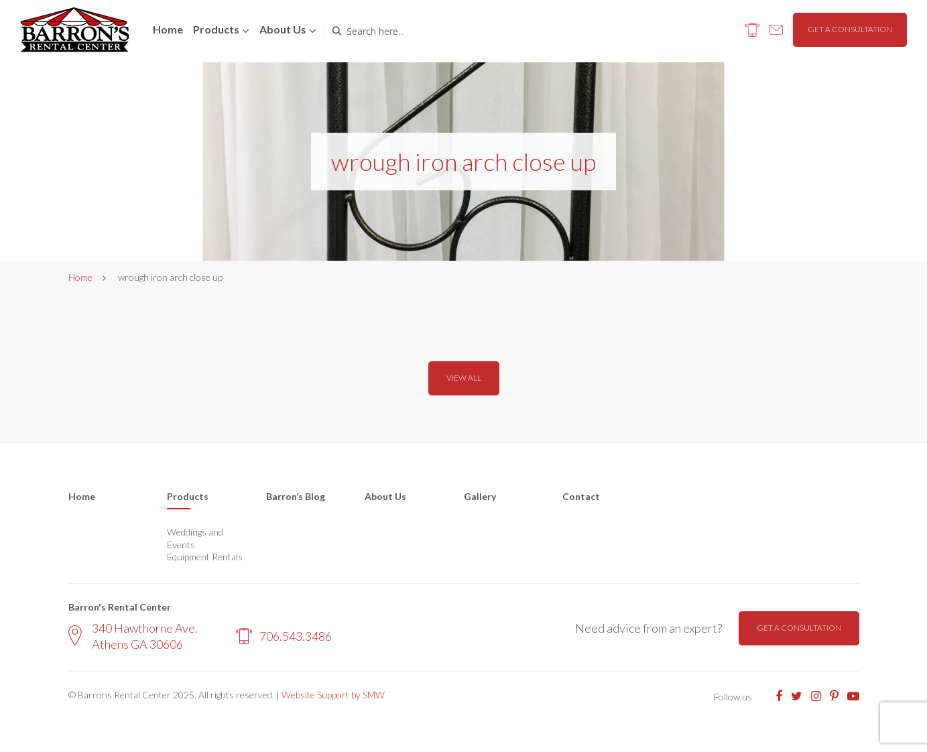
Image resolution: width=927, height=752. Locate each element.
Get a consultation (850, 29)
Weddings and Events (195, 538)
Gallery (480, 496)
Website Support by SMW (333, 694)
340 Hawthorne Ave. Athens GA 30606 (133, 635)
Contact (581, 496)
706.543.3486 (284, 636)
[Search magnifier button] (336, 30)
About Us (385, 496)
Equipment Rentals (205, 556)
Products (216, 29)
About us (282, 29)
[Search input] (403, 30)
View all (463, 378)
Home (168, 29)
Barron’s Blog (295, 496)
